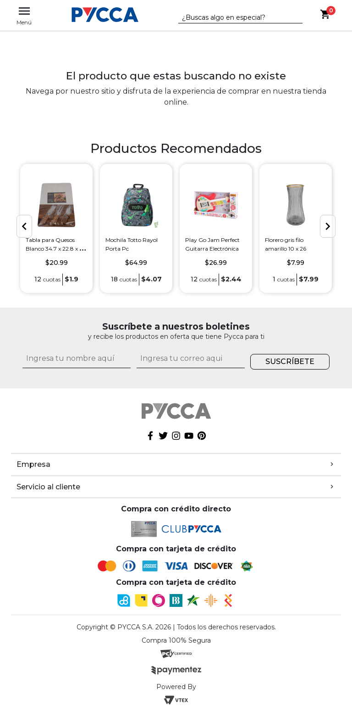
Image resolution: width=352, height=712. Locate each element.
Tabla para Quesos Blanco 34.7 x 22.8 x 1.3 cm (56, 248)
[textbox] (233, 17)
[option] (56, 228)
